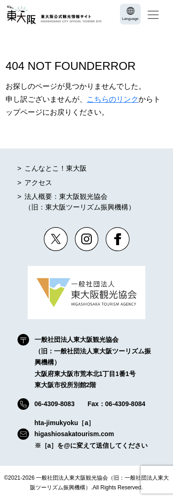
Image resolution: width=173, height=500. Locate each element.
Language (130, 19)
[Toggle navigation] (153, 15)
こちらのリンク (112, 99)
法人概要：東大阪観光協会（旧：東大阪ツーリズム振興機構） (79, 201)
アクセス (38, 182)
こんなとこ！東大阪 (55, 168)
